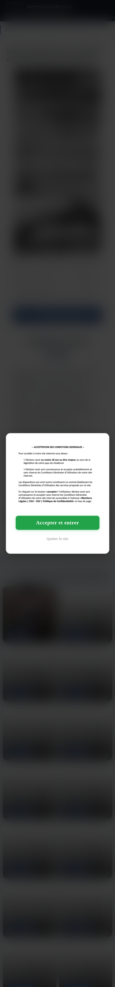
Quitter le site (57, 538)
